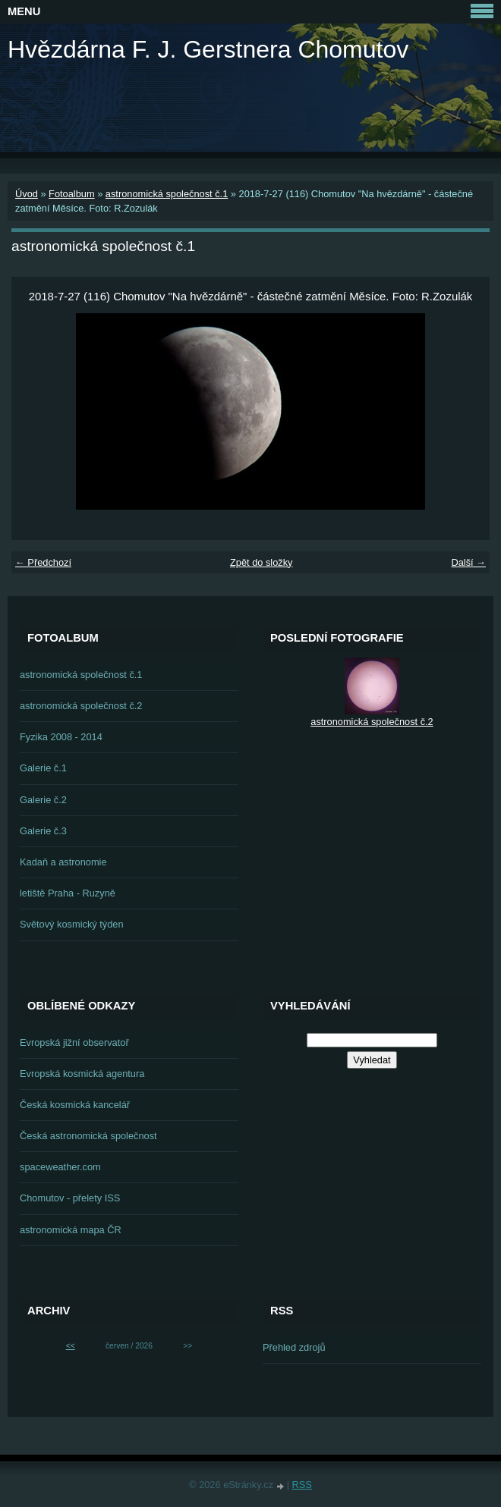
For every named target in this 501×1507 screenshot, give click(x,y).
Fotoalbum (71, 193)
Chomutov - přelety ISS (70, 1198)
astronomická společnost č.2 (81, 705)
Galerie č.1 (43, 768)
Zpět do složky (261, 562)
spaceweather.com (60, 1167)
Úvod (26, 193)
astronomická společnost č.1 (167, 193)
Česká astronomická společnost (88, 1135)
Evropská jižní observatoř (74, 1042)
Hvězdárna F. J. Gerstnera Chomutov (208, 49)
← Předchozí (43, 562)
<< (70, 1346)
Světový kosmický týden (72, 924)
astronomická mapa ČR (70, 1229)
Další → (468, 562)
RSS (302, 1484)
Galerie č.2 (43, 799)
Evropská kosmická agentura (82, 1073)
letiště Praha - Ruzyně (67, 893)
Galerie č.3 (43, 831)
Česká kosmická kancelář (75, 1104)
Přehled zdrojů (294, 1347)
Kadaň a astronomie (63, 862)
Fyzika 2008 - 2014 (61, 737)
